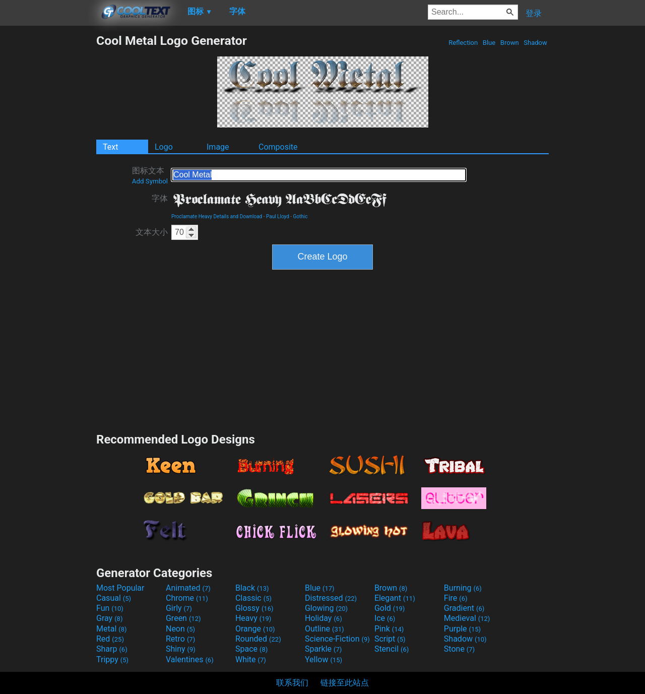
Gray (109, 618)
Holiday (323, 618)
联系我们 (292, 682)
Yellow (323, 659)
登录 (534, 13)
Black (252, 588)
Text (110, 147)
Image (218, 147)
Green (183, 618)
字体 (160, 198)
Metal (111, 629)
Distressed (331, 598)
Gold (389, 608)
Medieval (467, 618)
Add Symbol (150, 181)
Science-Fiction (337, 639)
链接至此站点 (344, 682)
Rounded (258, 639)
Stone (459, 649)
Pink (389, 629)
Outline (324, 629)
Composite (278, 147)
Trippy (112, 659)
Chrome (187, 598)
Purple (462, 629)
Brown (510, 42)
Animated (188, 588)
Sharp (111, 649)
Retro (180, 639)
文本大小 (152, 232)
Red (110, 639)
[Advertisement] (48, 184)
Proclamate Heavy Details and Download (216, 216)
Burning (463, 588)
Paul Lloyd (277, 216)
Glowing (326, 608)
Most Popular (120, 588)
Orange (255, 629)
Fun (109, 608)
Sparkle (323, 649)
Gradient (464, 608)
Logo (164, 147)
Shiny (181, 649)
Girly (179, 608)
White (250, 659)
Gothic (300, 216)
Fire (456, 598)
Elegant (394, 598)
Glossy (254, 608)
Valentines (190, 659)
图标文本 (150, 175)
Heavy (253, 618)
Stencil (391, 649)
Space (251, 649)
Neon (180, 629)
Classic (253, 598)
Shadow (535, 42)
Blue (489, 42)
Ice (384, 618)
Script (390, 639)
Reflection (463, 42)
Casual (113, 598)
